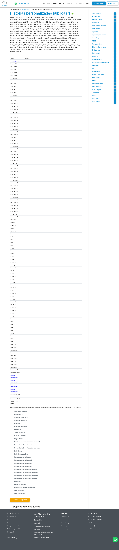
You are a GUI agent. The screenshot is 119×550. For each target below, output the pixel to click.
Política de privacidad (14, 529)
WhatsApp (96, 102)
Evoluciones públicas (21, 454)
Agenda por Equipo (99, 35)
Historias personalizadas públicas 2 (26, 475)
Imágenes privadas (20, 420)
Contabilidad (96, 13)
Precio (61, 3)
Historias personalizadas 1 (23, 460)
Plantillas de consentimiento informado (27, 442)
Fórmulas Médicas (20, 433)
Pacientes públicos (20, 427)
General (95, 56)
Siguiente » (24, 500)
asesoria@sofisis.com (95, 526)
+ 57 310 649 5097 (95, 520)
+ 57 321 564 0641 (22, 3)
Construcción (97, 44)
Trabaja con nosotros (14, 526)
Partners (10, 520)
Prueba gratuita (98, 3)
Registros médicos (20, 436)
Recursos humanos (99, 26)
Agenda (95, 32)
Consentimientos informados (24, 445)
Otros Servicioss (19, 494)
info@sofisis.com (93, 523)
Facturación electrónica (42, 526)
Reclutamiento (97, 83)
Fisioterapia (96, 53)
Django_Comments (99, 47)
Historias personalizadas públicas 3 (26, 478)
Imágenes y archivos (21, 417)
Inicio (43, 3)
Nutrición (95, 65)
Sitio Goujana (97, 90)
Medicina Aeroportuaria (100, 62)
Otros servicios (19, 490)
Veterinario (96, 29)
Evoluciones (18, 451)
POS (93, 68)
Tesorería (95, 93)
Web (94, 96)
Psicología (96, 77)
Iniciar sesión (112, 3)
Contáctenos (72, 3)
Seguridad (10, 532)
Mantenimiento (97, 59)
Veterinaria (64, 520)
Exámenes (96, 50)
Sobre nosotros (12, 523)
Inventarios (37, 523)
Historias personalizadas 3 (23, 466)
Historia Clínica (26, 9)
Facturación (96, 17)
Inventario (95, 23)
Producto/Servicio (15, 61)
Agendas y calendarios (41, 537)
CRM (94, 41)
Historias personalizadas (22, 457)
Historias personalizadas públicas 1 (40, 13)
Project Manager (98, 74)
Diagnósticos (18, 414)
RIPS (94, 80)
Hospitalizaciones (20, 484)
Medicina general (66, 529)
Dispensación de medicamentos (25, 487)
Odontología (65, 517)
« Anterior (14, 500)
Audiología (96, 38)
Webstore (95, 99)
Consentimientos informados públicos (27, 448)
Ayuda (81, 3)
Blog (88, 3)
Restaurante (96, 87)
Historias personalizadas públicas (25, 469)
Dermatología (65, 523)
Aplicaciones (52, 3)
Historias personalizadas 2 (23, 463)
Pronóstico (17, 430)
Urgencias (17, 481)
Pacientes (17, 424)
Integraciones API (13, 514)
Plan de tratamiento (20, 411)
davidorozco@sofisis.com (96, 529)
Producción (96, 71)
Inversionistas (11, 517)
